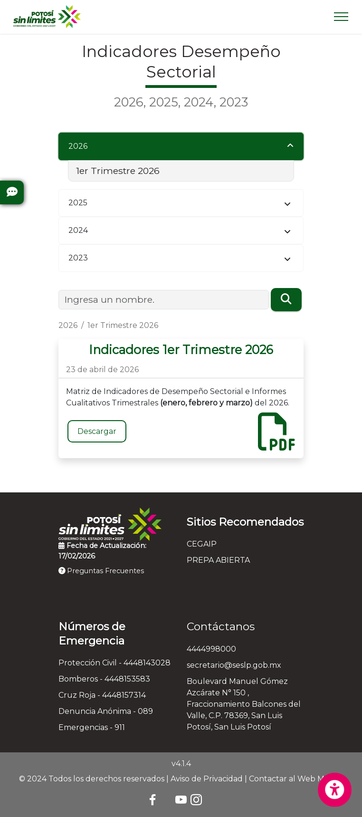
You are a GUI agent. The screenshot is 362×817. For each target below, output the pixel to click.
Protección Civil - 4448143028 (114, 662)
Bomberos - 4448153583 (104, 678)
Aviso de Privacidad (207, 778)
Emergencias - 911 (91, 727)
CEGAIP (202, 543)
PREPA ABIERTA (218, 560)
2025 (77, 202)
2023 (78, 257)
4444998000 (211, 649)
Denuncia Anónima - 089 (105, 711)
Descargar (96, 431)
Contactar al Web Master (296, 778)
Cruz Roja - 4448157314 (102, 695)
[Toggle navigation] (341, 16)
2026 (77, 146)
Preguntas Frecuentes (101, 571)
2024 (78, 230)
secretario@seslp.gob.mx (234, 665)
